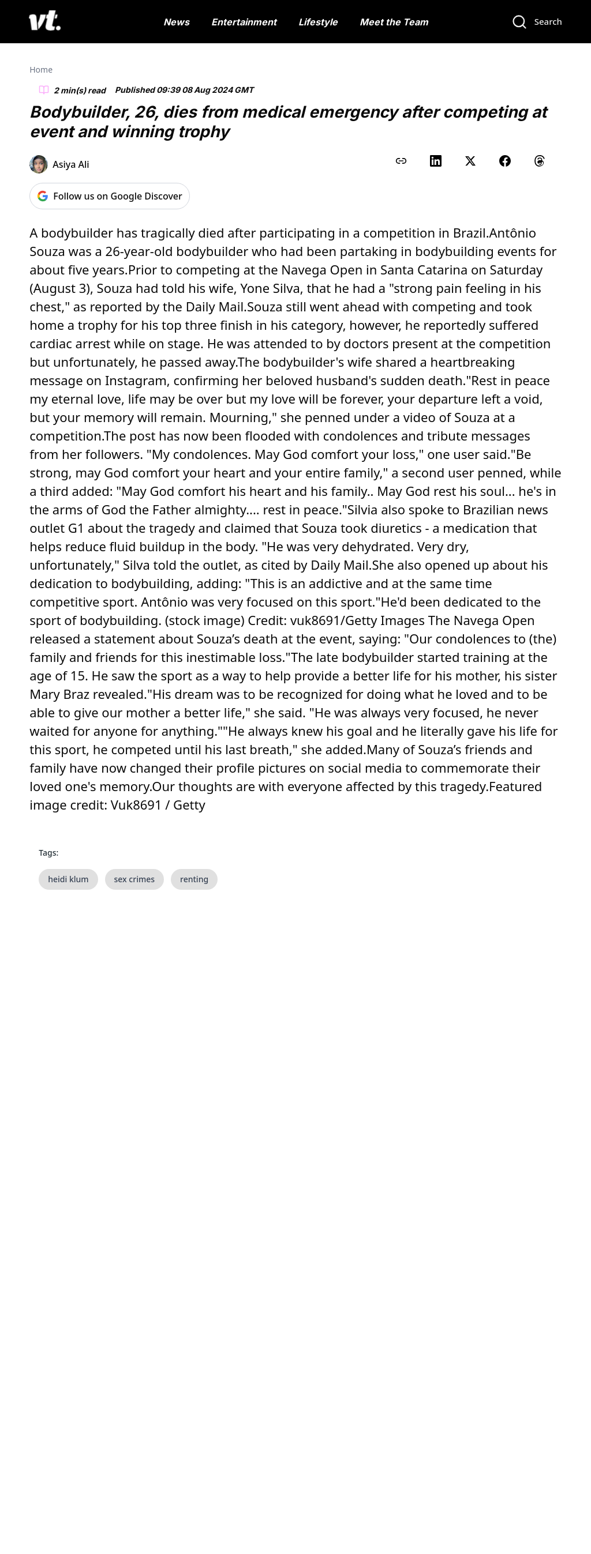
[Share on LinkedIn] (435, 161)
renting (194, 879)
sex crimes (134, 879)
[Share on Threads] (539, 161)
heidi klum (68, 879)
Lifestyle (318, 22)
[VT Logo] (45, 21)
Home (41, 69)
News (176, 22)
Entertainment (243, 22)
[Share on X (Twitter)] (470, 161)
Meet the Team (394, 22)
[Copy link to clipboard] (401, 161)
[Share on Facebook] (505, 161)
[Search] (536, 22)
